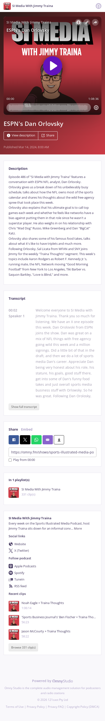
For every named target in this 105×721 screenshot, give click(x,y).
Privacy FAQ (56, 707)
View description (21, 135)
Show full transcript (24, 407)
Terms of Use (15, 707)
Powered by (52, 680)
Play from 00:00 (22, 460)
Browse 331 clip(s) (23, 647)
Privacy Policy (36, 707)
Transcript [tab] (17, 298)
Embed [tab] (27, 429)
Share (47, 135)
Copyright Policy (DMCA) (83, 707)
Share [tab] (13, 429)
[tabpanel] (52, 225)
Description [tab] (18, 168)
